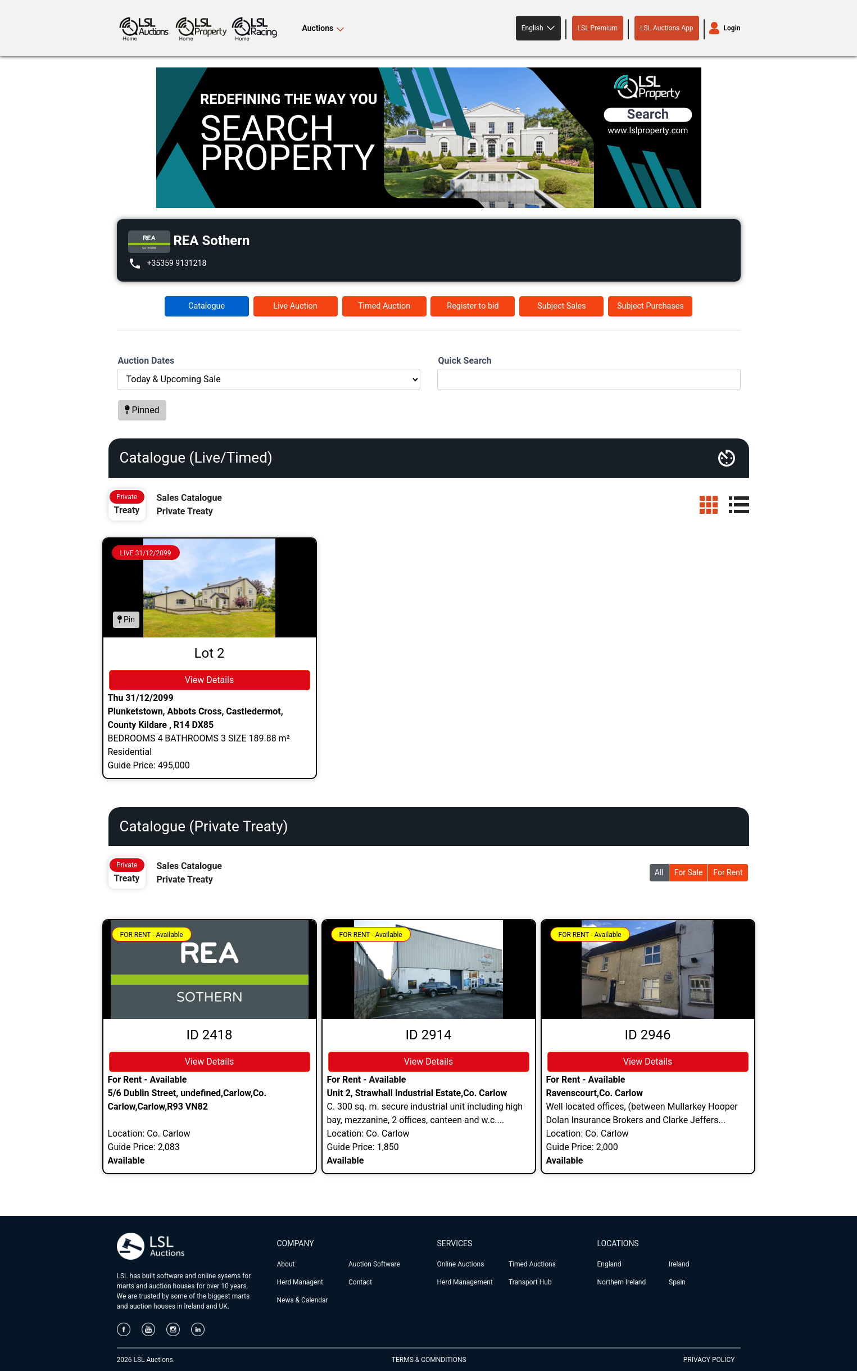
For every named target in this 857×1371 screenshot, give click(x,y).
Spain (677, 1282)
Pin (126, 619)
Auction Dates (146, 360)
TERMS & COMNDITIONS (429, 1360)
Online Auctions (460, 1264)
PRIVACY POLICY (709, 1360)
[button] (538, 28)
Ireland (679, 1264)
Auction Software (374, 1264)
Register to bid (472, 306)
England (609, 1264)
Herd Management (465, 1282)
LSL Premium (598, 28)
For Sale (688, 872)
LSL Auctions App (666, 28)
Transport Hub (530, 1282)
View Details (209, 680)
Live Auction (295, 306)
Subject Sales (561, 306)
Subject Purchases (650, 306)
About (286, 1264)
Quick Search (465, 360)
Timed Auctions (532, 1264)
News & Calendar (302, 1300)
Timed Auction (384, 306)
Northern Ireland (621, 1282)
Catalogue (206, 306)
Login (732, 28)
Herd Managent (300, 1282)
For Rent (727, 872)
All (659, 872)
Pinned (142, 410)
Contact (360, 1282)
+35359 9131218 (177, 263)
